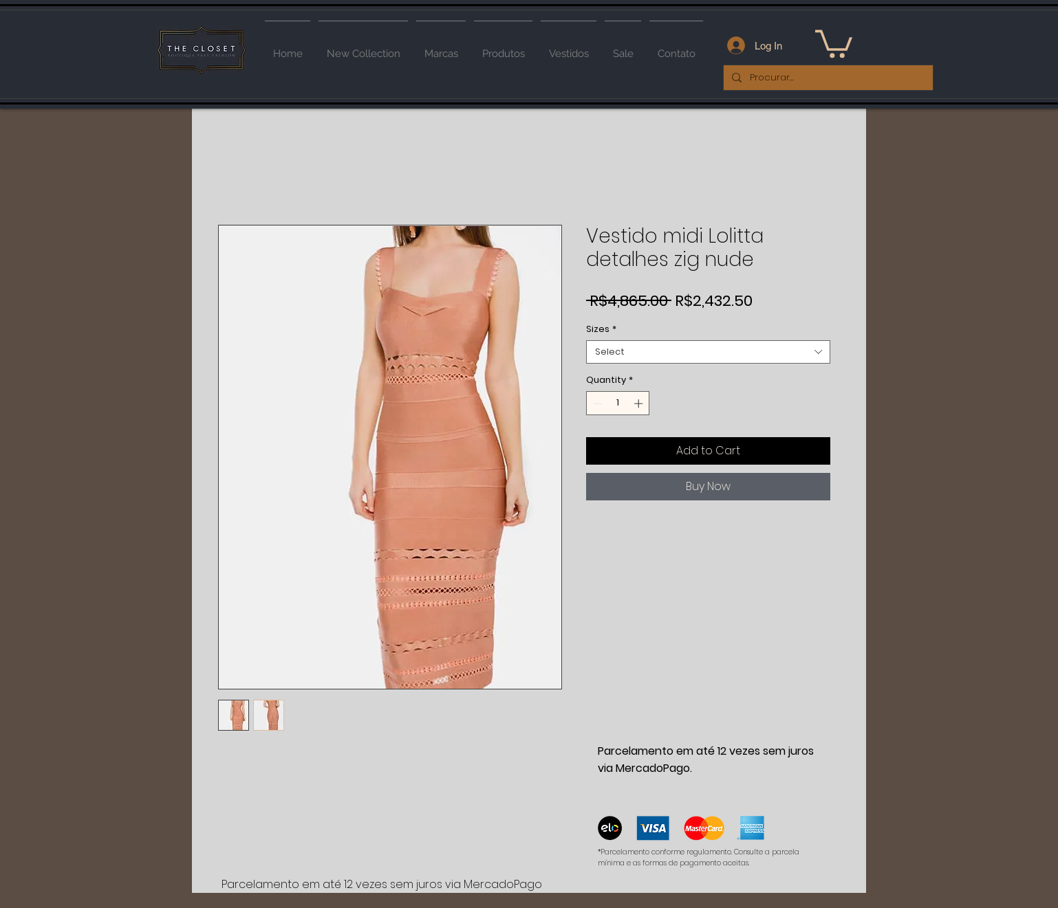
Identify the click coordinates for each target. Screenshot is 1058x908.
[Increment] (639, 403)
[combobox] (708, 352)
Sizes (601, 329)
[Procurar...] (827, 77)
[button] (833, 42)
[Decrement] (596, 403)
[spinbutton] (618, 403)
